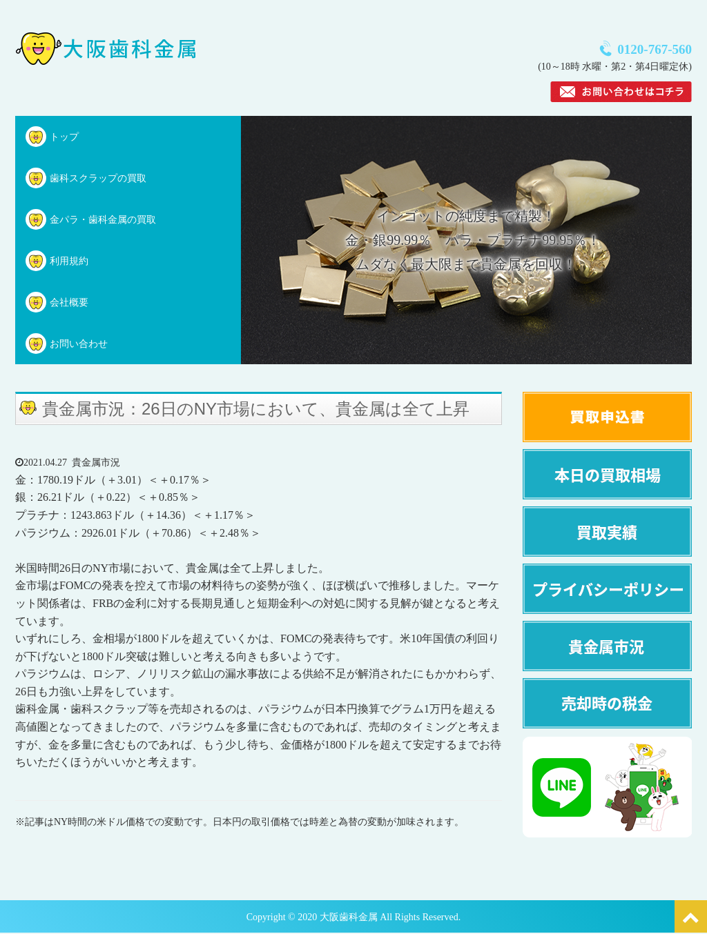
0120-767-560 (654, 50)
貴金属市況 (96, 462)
